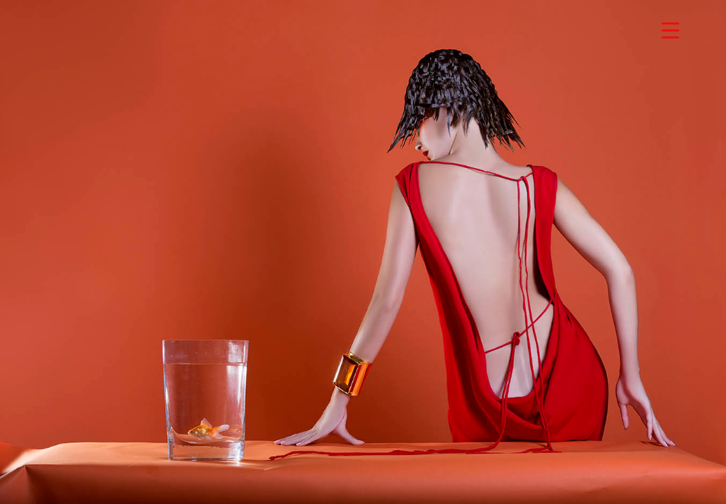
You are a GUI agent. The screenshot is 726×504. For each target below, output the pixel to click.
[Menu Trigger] (670, 29)
